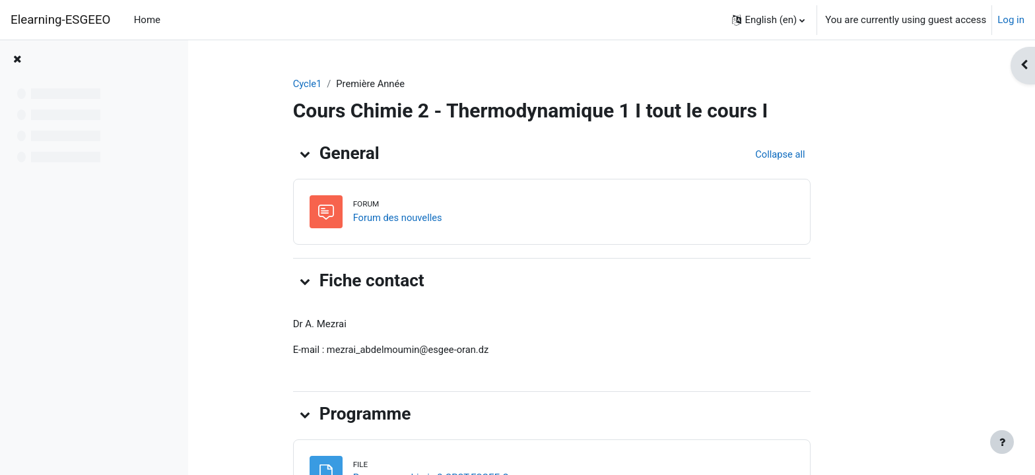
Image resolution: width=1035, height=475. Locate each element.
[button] (768, 20)
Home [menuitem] (147, 20)
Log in (1010, 20)
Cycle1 (357, 84)
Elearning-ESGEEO (60, 20)
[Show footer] (1002, 442)
